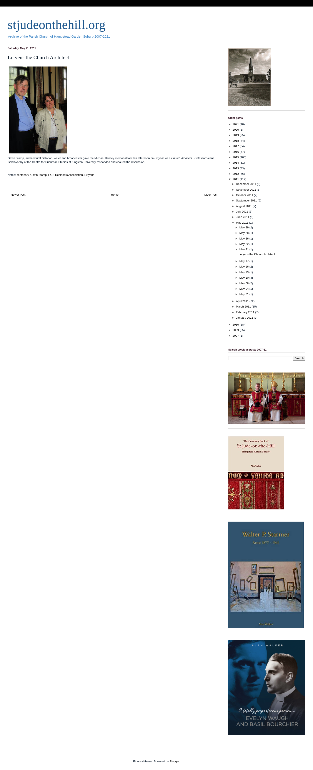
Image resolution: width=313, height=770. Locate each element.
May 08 (244, 283)
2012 (236, 173)
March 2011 (244, 306)
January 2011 (245, 317)
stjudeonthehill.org (57, 24)
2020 (236, 129)
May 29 (244, 227)
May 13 (244, 272)
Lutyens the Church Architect (257, 254)
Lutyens (89, 174)
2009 (236, 330)
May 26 (244, 238)
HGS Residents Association (65, 174)
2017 (236, 146)
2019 (236, 135)
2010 (236, 324)
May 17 (244, 261)
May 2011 (242, 222)
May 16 (244, 266)
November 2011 (246, 189)
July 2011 (242, 211)
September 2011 (247, 200)
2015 (236, 157)
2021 (236, 124)
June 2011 (243, 217)
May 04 (244, 288)
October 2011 (245, 195)
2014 (236, 162)
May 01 (244, 294)
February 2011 (245, 312)
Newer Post (18, 194)
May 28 (244, 232)
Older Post (210, 194)
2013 (236, 168)
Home (115, 194)
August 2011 (244, 206)
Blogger (174, 761)
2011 (236, 179)
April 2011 (243, 301)
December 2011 (246, 184)
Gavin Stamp (38, 174)
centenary (23, 174)
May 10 (244, 277)
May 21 (244, 249)
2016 (236, 151)
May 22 (244, 244)
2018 (236, 140)
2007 (236, 335)
